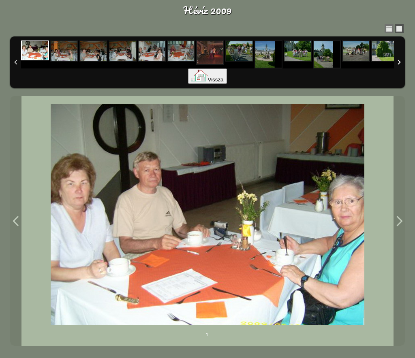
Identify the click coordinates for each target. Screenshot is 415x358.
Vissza (207, 80)
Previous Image (15, 221)
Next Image (399, 221)
